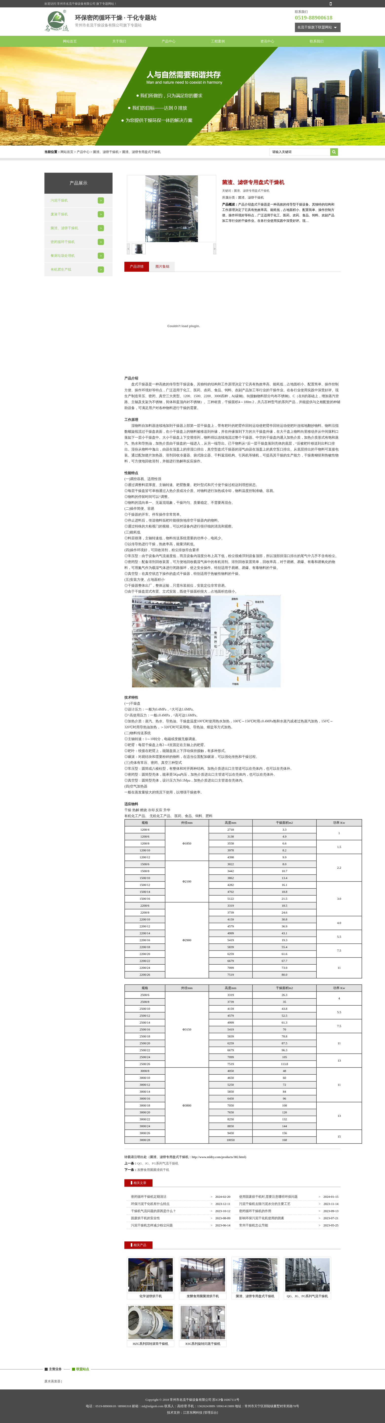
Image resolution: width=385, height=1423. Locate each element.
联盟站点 (82, 1369)
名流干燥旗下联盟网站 (314, 27)
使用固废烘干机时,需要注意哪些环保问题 (268, 1196)
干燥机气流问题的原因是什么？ (153, 1211)
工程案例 (218, 41)
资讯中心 (267, 41)
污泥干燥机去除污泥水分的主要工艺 (264, 1204)
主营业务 (55, 1369)
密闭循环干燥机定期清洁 (148, 1196)
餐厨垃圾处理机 (63, 256)
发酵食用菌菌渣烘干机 (153, 1170)
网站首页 (70, 41)
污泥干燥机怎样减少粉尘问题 (151, 1225)
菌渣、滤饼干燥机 (106, 152)
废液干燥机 (59, 214)
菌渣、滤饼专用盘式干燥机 (141, 152)
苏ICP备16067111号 (225, 1400)
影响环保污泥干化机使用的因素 (261, 1218)
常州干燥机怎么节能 (253, 1225)
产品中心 (168, 41)
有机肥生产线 (61, 269)
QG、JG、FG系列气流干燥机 (157, 1163)
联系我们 (317, 41)
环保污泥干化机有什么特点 (150, 1204)
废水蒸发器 (52, 1381)
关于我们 (119, 41)
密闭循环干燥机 (63, 242)
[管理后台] (210, 1412)
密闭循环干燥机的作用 (254, 1211)
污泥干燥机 (59, 200)
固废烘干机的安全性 (145, 1218)
